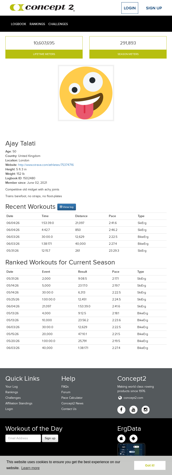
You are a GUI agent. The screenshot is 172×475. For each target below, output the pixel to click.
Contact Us (69, 409)
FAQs (65, 386)
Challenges (58, 24)
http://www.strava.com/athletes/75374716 (46, 165)
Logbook (18, 24)
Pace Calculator (72, 397)
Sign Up (154, 8)
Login (130, 8)
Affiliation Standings (18, 403)
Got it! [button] (150, 465)
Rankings (37, 24)
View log (66, 207)
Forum (65, 392)
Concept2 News (72, 403)
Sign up (50, 438)
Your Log (11, 386)
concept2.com (130, 397)
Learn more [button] (30, 468)
